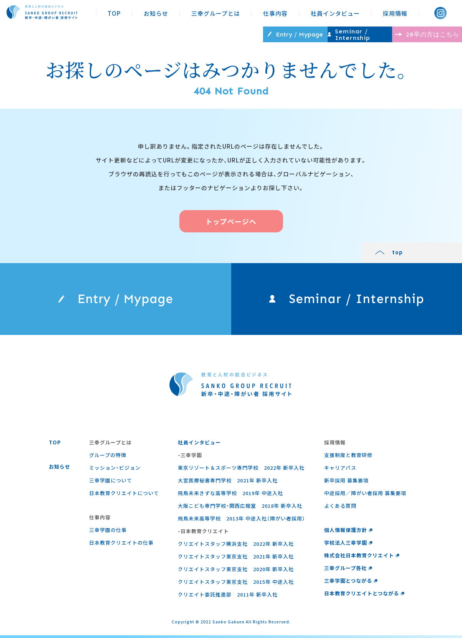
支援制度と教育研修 (347, 457)
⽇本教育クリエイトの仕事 (121, 545)
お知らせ (156, 13)
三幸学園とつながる (350, 583)
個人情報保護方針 (347, 532)
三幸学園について (110, 483)
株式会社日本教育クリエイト (361, 558)
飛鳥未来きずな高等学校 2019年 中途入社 (230, 495)
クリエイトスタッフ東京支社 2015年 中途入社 (235, 584)
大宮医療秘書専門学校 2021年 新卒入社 (227, 483)
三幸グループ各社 (347, 570)
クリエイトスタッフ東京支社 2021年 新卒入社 (235, 559)
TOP (114, 13)
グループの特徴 (107, 457)
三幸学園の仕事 (107, 532)
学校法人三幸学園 (347, 545)
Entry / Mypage (212, 34)
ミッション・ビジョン (114, 470)
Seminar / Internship (312, 34)
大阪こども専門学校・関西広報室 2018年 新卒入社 (239, 508)
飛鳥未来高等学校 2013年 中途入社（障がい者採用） (241, 521)
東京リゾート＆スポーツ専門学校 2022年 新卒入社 (240, 470)
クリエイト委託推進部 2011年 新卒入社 (227, 597)
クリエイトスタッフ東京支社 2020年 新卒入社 (235, 571)
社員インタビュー (335, 13)
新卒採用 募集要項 (345, 483)
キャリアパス (339, 470)
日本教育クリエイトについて (124, 495)
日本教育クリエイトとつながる (363, 596)
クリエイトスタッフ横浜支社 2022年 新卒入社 (235, 546)
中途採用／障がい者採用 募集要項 (364, 495)
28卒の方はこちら (412, 34)
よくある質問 (339, 508)
